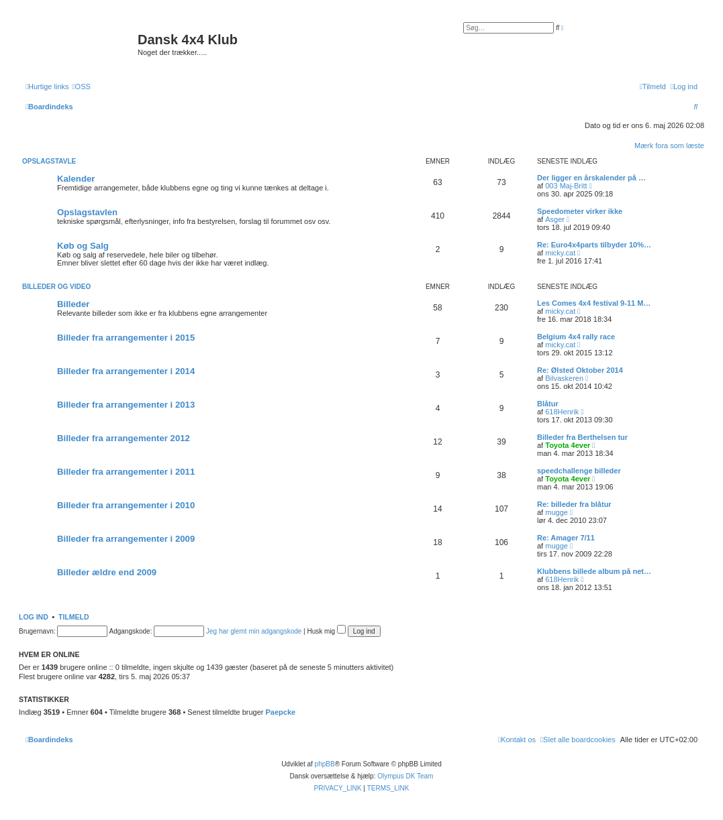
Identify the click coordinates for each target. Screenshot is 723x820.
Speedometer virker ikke (579, 211)
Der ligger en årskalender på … (591, 178)
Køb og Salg (83, 246)
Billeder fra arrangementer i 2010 (126, 505)
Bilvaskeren (564, 378)
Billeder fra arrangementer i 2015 (126, 338)
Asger (555, 219)
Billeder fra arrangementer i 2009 (126, 539)
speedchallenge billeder (579, 471)
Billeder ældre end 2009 (106, 572)
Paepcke (280, 712)
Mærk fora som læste (669, 145)
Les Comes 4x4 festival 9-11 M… (593, 303)
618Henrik (562, 412)
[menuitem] (82, 86)
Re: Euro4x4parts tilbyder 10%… (594, 245)
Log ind (33, 617)
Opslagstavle (49, 161)
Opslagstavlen (87, 212)
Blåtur (548, 404)
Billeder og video (56, 286)
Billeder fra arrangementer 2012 (123, 438)
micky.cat (560, 253)
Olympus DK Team (405, 776)
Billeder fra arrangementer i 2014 (126, 371)
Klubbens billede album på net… (594, 571)
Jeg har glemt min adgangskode (253, 631)
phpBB (325, 764)
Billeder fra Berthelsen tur (582, 437)
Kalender (76, 179)
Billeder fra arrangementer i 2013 (126, 405)
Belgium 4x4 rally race (576, 337)
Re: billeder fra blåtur (574, 504)
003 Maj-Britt (566, 186)
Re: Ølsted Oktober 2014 (580, 370)
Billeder (73, 304)
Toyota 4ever (567, 445)
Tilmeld (73, 617)
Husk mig (326, 631)
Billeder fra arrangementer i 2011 (126, 472)
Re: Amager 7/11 (566, 538)
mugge (556, 512)
